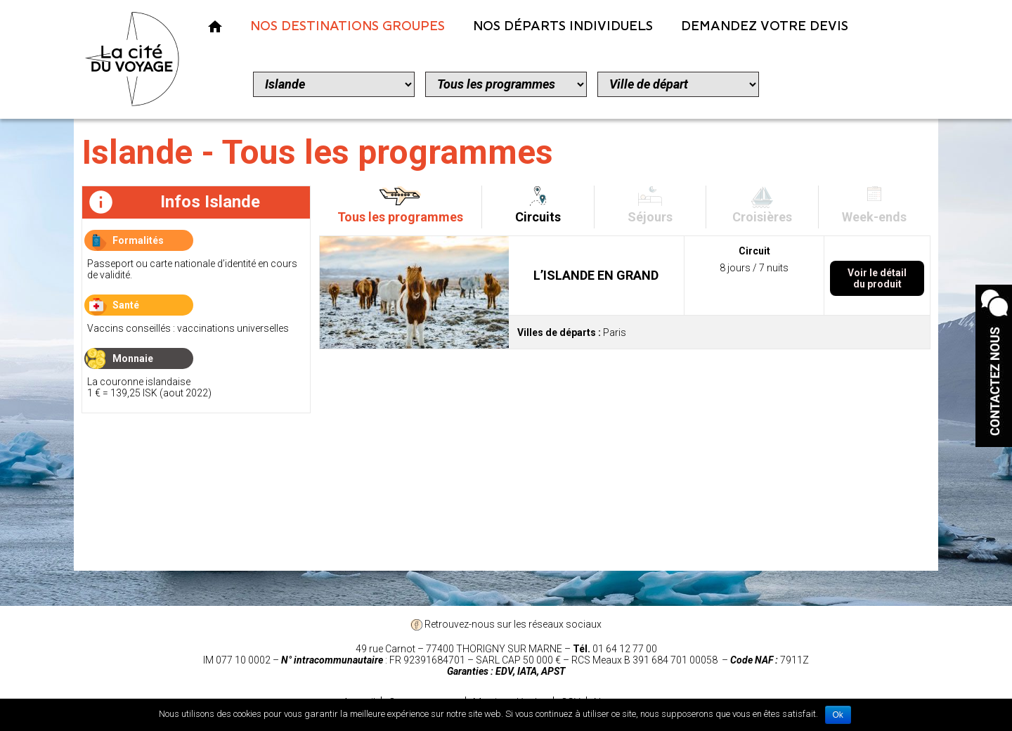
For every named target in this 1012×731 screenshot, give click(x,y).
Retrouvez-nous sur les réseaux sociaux (506, 624)
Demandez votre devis (764, 26)
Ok (838, 715)
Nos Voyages (215, 26)
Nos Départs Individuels (563, 26)
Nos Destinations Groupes (347, 26)
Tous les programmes (400, 216)
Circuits (538, 216)
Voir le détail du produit (877, 278)
